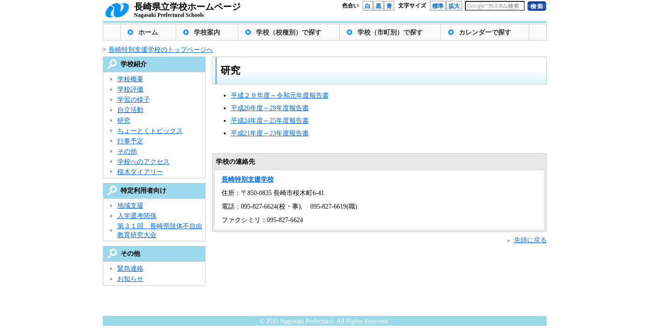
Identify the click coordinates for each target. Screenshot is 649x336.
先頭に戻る (530, 240)
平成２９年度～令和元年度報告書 (280, 95)
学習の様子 (133, 99)
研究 (123, 120)
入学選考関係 (137, 215)
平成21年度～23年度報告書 (270, 133)
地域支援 (130, 205)
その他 (127, 151)
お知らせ (130, 278)
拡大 (454, 6)
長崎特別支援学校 (247, 179)
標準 (437, 6)
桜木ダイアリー (140, 171)
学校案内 (207, 32)
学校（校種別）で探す (288, 32)
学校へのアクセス (143, 161)
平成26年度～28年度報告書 (270, 108)
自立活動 (130, 109)
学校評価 (130, 89)
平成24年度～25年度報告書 (270, 120)
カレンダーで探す (485, 32)
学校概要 (130, 79)
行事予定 (130, 141)
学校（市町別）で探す (390, 32)
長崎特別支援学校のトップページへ (160, 49)
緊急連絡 (130, 268)
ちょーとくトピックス (150, 130)
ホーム (148, 32)
